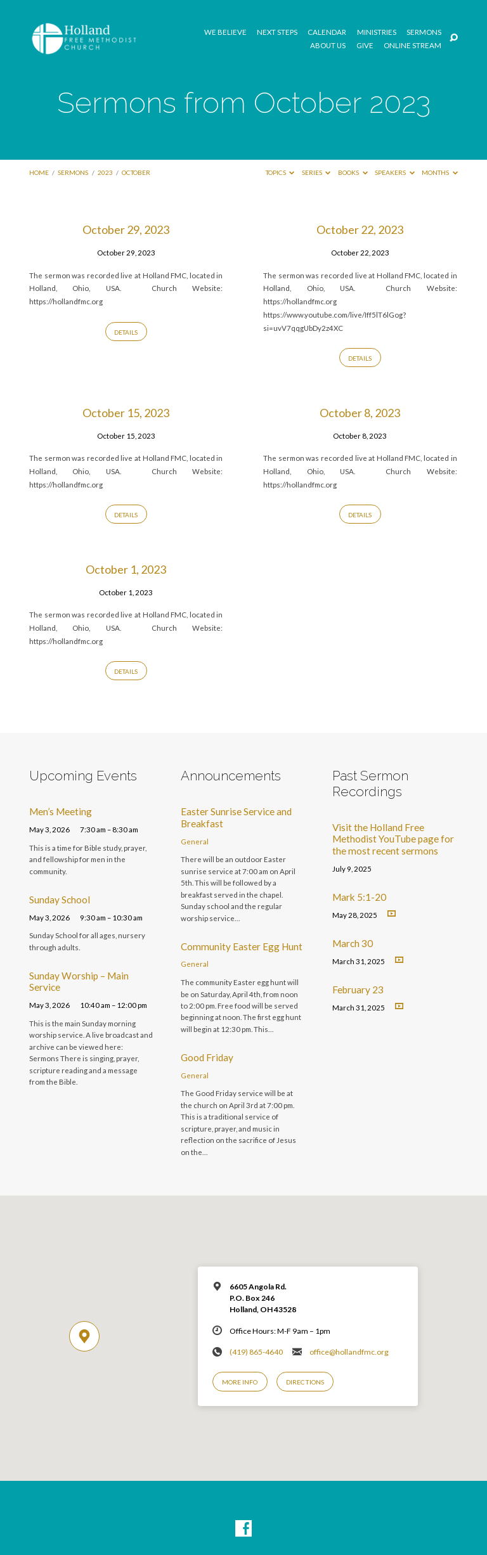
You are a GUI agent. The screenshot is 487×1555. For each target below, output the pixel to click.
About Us (328, 45)
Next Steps (277, 32)
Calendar (327, 32)
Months (440, 172)
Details (126, 332)
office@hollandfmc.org (349, 1352)
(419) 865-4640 (256, 1352)
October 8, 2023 (360, 413)
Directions (305, 1382)
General (195, 841)
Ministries (376, 32)
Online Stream (412, 45)
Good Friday (207, 1057)
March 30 (352, 943)
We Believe (225, 32)
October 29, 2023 (125, 229)
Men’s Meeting (60, 811)
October (136, 172)
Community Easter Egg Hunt (241, 946)
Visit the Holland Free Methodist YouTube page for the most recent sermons (393, 839)
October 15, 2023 (125, 413)
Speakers (395, 172)
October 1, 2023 (126, 569)
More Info (239, 1382)
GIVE (364, 45)
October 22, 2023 (359, 229)
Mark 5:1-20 (359, 897)
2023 (105, 172)
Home (39, 172)
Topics (280, 172)
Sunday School (59, 899)
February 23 (358, 989)
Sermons (423, 32)
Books (353, 172)
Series (316, 172)
